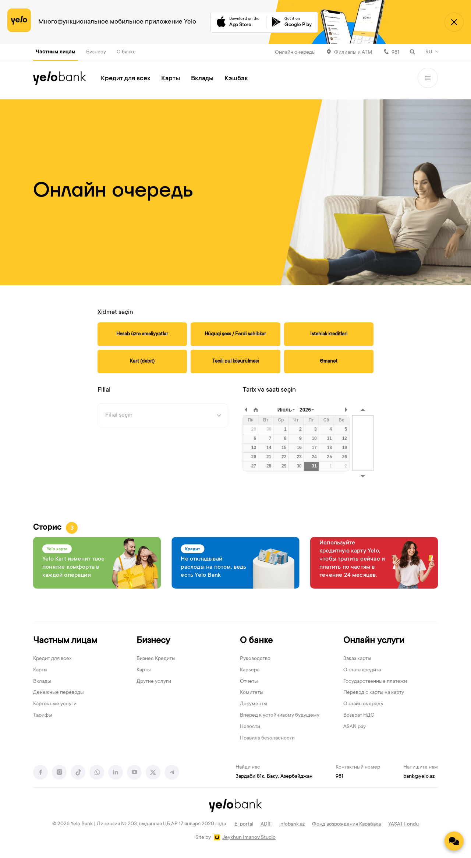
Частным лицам (55, 52)
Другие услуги (154, 682)
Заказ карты (357, 659)
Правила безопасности (267, 738)
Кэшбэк (236, 78)
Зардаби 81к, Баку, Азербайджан (274, 777)
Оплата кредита (362, 670)
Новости (250, 727)
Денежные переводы (58, 693)
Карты (170, 78)
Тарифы (42, 715)
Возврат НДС (358, 715)
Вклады (202, 78)
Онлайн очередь (295, 53)
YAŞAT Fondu (403, 824)
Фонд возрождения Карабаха (346, 824)
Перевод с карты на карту (373, 693)
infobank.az (292, 824)
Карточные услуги (55, 704)
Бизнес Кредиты (156, 659)
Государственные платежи (375, 682)
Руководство (255, 659)
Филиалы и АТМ (353, 53)
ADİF (266, 824)
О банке (126, 52)
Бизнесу (96, 52)
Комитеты (251, 693)
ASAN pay (354, 727)
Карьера (249, 670)
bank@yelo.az (419, 777)
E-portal (243, 824)
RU (428, 52)
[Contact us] (454, 841)
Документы (253, 704)
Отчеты (249, 682)
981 (395, 53)
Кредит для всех (125, 78)
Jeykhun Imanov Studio (249, 838)
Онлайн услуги (373, 641)
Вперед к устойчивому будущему (279, 715)
